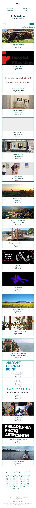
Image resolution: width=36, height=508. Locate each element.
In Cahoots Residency (18, 44)
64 (24, 486)
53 (10, 485)
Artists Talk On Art (18, 132)
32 (10, 480)
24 (7, 478)
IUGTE (18, 265)
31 (7, 480)
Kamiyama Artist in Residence (18, 243)
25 (10, 478)
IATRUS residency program (18, 331)
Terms (18, 497)
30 (28, 478)
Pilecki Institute (18, 66)
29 (24, 478)
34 (17, 480)
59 (7, 486)
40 (14, 481)
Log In (25, 10)
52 (7, 485)
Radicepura (18, 395)
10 (8, 475)
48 (17, 483)
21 (21, 477)
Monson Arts (18, 176)
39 (10, 481)
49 (21, 483)
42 (21, 481)
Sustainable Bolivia (18, 461)
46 (10, 483)
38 (7, 481)
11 (12, 475)
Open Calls (10, 8)
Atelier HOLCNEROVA (18, 110)
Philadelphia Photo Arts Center (18, 439)
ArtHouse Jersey (18, 417)
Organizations (26, 8)
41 (17, 481)
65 (28, 486)
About (10, 497)
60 (10, 486)
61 (14, 486)
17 (7, 477)
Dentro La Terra (18, 199)
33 (14, 480)
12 (15, 475)
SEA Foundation (18, 154)
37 (28, 480)
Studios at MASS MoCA (18, 221)
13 (19, 475)
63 (21, 486)
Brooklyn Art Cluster (18, 88)
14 (22, 475)
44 (28, 481)
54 (14, 485)
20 (17, 477)
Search (32, 24)
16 (29, 475)
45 (7, 483)
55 (17, 485)
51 (28, 483)
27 (17, 478)
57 (24, 485)
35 (21, 480)
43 (24, 481)
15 (26, 475)
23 (28, 477)
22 (24, 477)
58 (28, 485)
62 (17, 486)
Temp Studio (18, 287)
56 (21, 485)
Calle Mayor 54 (18, 309)
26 (14, 478)
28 (21, 478)
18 (10, 477)
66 (14, 489)
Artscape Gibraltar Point (18, 373)
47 (14, 483)
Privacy (25, 497)
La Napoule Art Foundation (18, 353)
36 (24, 480)
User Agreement (18, 498)
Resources (10, 10)
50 (24, 483)
